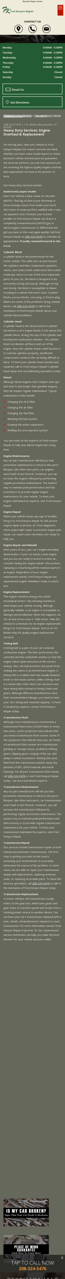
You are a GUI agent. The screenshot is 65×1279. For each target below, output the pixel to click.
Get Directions (17, 102)
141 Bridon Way (33, 124)
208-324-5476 (12, 124)
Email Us (14, 89)
